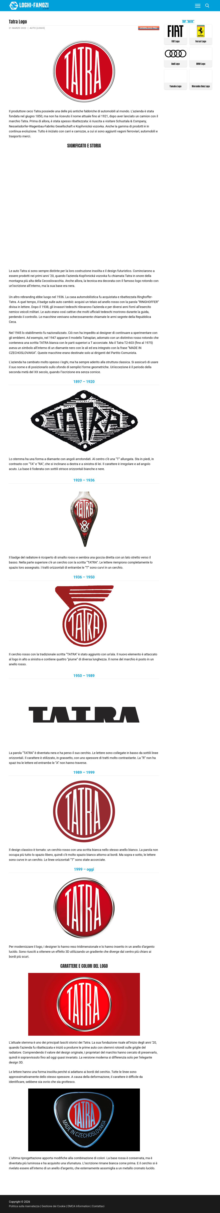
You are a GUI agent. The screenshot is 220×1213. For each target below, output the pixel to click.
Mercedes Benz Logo (201, 86)
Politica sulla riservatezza (24, 1206)
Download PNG (148, 28)
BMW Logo (200, 64)
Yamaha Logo (175, 86)
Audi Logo (175, 64)
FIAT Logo (175, 41)
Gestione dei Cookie (53, 1206)
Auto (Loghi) (37, 28)
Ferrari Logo (200, 41)
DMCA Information (79, 1206)
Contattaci (98, 1206)
